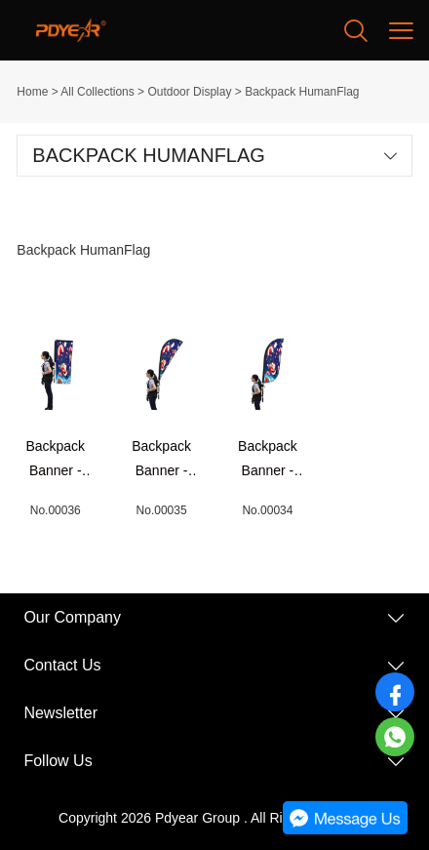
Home (32, 92)
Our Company (72, 617)
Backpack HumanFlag (302, 92)
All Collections (97, 92)
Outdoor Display (189, 92)
